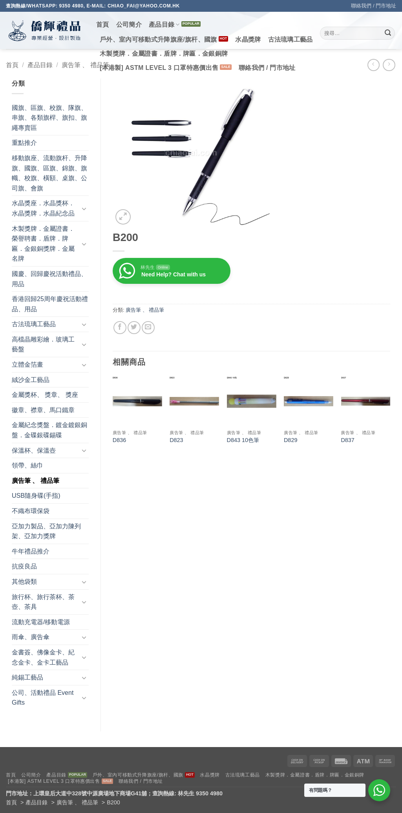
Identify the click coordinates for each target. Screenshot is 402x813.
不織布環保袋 (30, 511)
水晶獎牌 (248, 39)
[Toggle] (84, 208)
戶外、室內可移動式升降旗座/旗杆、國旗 (158, 39)
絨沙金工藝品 (30, 379)
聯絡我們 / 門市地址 (373, 6)
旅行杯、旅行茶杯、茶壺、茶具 (43, 602)
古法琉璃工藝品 (290, 39)
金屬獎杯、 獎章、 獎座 (45, 394)
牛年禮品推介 (30, 551)
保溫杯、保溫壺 (34, 450)
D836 (119, 440)
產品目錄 (164, 24)
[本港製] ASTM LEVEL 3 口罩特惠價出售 (159, 67)
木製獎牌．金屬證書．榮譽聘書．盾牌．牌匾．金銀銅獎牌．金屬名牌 (43, 243)
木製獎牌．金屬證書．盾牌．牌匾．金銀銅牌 (164, 53)
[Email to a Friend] (148, 327)
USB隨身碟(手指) (36, 495)
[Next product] (373, 65)
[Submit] (388, 33)
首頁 (102, 24)
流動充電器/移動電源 (41, 622)
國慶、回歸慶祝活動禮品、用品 (49, 278)
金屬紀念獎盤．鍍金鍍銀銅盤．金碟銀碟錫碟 (49, 430)
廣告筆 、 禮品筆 (85, 65)
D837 (347, 440)
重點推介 (24, 142)
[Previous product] (389, 65)
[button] (123, 217)
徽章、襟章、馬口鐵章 (43, 410)
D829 (290, 440)
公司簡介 (129, 24)
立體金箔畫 (27, 364)
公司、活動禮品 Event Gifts (42, 697)
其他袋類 (24, 581)
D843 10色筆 (243, 440)
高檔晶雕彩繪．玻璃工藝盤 (43, 344)
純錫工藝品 (27, 677)
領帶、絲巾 (27, 465)
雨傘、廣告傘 (30, 637)
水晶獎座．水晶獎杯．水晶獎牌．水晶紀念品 (43, 208)
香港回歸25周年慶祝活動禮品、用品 (50, 304)
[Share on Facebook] (119, 327)
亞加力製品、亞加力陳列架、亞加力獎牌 (46, 531)
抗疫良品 (24, 566)
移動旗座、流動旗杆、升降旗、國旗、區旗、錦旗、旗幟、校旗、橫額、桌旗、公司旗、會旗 (49, 173)
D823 (176, 440)
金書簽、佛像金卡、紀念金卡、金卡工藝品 (43, 657)
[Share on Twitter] (134, 327)
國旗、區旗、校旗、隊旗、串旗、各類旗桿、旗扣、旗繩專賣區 (49, 117)
